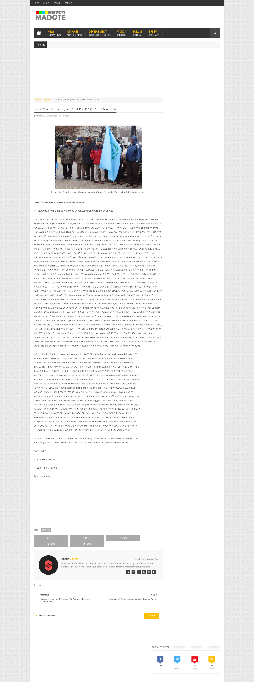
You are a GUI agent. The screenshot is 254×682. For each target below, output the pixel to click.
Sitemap (56, 3)
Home (36, 3)
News (54, 32)
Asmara (169, 258)
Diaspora (67, 661)
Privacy (206, 677)
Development (99, 32)
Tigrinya (47, 99)
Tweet (45, 546)
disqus (145, 621)
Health (168, 269)
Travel (82, 661)
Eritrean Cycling (208, 258)
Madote (58, 677)
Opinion (74, 32)
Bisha (177, 258)
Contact (68, 3)
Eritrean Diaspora (173, 264)
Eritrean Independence (195, 264)
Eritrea (195, 258)
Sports (201, 269)
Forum (137, 32)
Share (70, 546)
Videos (121, 32)
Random (211, 236)
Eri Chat (136, 661)
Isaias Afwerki (180, 269)
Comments (192, 236)
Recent (173, 236)
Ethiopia (212, 264)
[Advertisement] (127, 73)
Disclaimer (215, 677)
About (46, 3)
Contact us (212, 660)
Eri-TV (154, 32)
